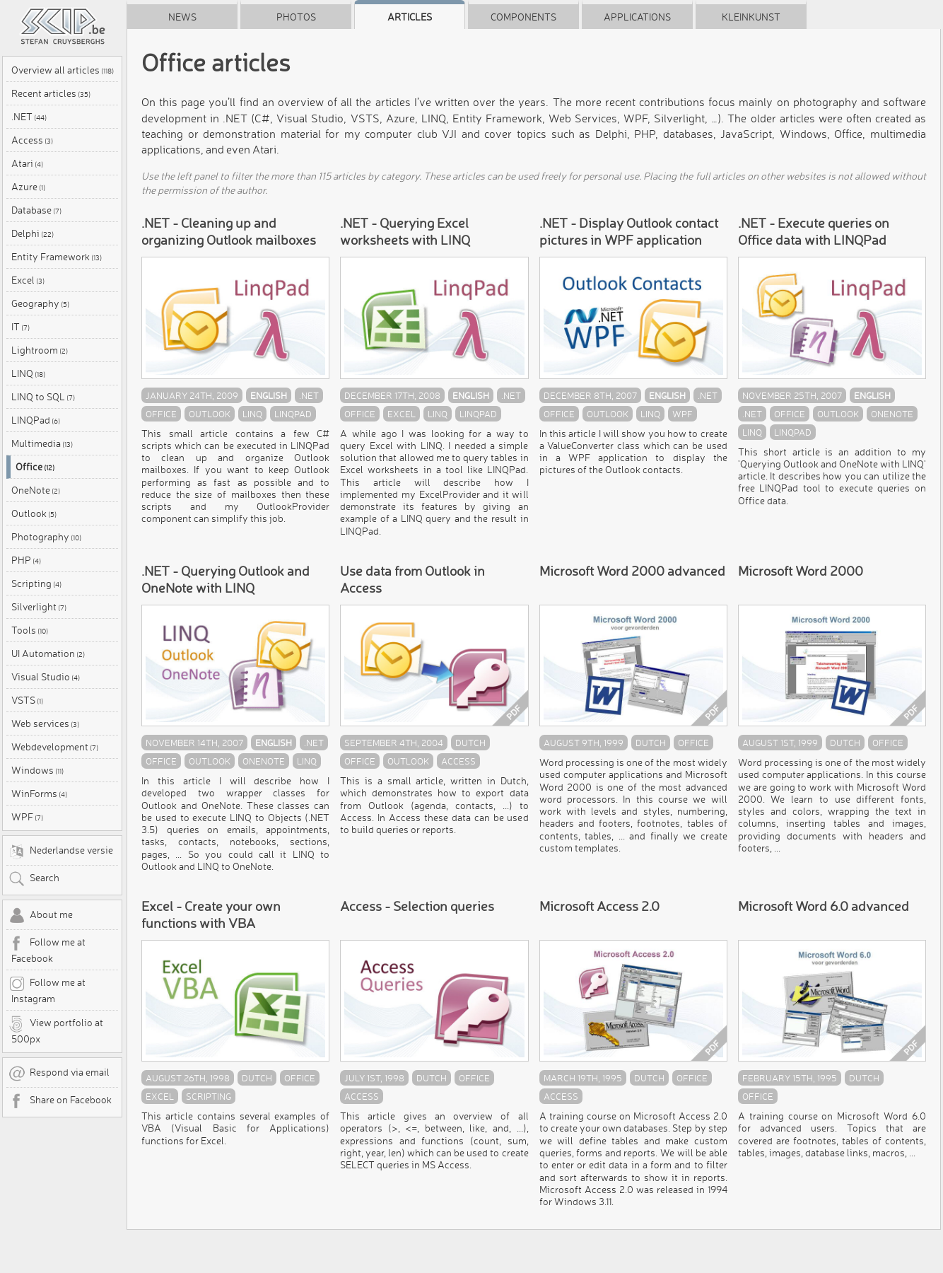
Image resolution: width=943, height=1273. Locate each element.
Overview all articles (62, 70)
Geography (40, 303)
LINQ (28, 373)
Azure (28, 186)
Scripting (36, 583)
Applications (637, 17)
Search (33, 879)
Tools (29, 630)
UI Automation (48, 653)
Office (35, 466)
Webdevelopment (54, 746)
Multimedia (42, 443)
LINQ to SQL (43, 396)
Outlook (34, 513)
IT (20, 326)
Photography (46, 536)
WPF (27, 816)
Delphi (32, 233)
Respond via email (59, 1073)
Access (32, 140)
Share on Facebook (60, 1101)
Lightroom (39, 350)
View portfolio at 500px (55, 1030)
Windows (37, 770)
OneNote (35, 490)
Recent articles (50, 93)
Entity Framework (56, 256)
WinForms (39, 793)
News (182, 17)
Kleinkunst (751, 17)
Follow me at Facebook (47, 950)
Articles (409, 17)
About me (40, 915)
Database (36, 210)
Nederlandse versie (60, 851)
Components (523, 17)
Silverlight (38, 606)
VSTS (27, 700)
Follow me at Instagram (47, 990)
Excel (28, 280)
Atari (27, 163)
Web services (45, 723)
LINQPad (35, 420)
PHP (26, 560)
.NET (29, 116)
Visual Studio (45, 676)
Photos (296, 17)
